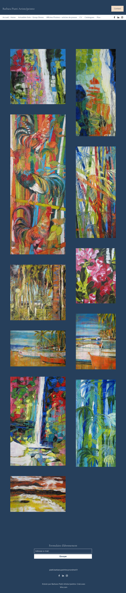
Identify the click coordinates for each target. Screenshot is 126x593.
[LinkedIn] (118, 17)
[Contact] (117, 9)
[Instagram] (122, 17)
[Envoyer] (63, 556)
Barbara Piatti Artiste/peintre (19, 8)
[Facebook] (114, 17)
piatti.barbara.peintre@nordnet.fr (63, 570)
